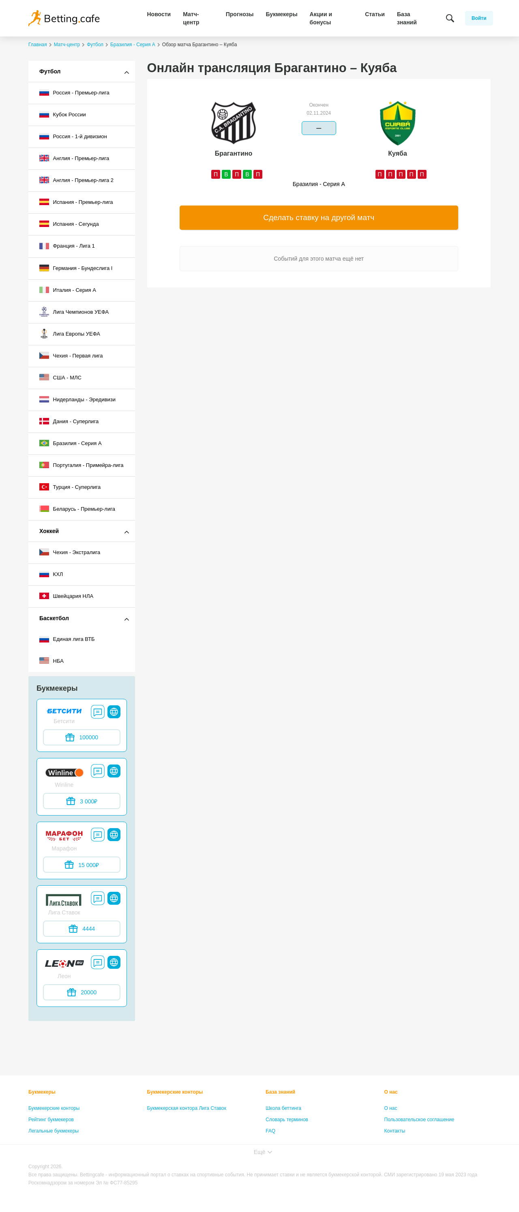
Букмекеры (281, 14)
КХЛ (51, 574)
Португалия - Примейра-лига (81, 465)
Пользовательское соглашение (419, 1119)
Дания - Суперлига (69, 421)
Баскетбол (54, 618)
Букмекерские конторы (54, 1108)
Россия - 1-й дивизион (73, 136)
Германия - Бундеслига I (75, 268)
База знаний (407, 18)
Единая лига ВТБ (67, 639)
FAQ (270, 1131)
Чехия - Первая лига (71, 355)
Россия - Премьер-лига (74, 92)
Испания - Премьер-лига (76, 202)
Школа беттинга (283, 1108)
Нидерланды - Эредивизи (77, 399)
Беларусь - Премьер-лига (77, 509)
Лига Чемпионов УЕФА (74, 312)
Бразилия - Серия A (70, 443)
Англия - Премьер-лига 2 (76, 180)
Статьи (375, 14)
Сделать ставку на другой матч (318, 217)
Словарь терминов (287, 1119)
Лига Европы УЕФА (69, 333)
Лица (271, 1142)
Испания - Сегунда (69, 224)
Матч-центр (191, 18)
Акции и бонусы (321, 18)
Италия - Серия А (67, 290)
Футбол (50, 71)
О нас (391, 1092)
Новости (159, 14)
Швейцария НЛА (66, 596)
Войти (479, 18)
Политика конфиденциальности (420, 1142)
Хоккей (49, 531)
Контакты (394, 1131)
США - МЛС (60, 377)
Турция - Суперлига (70, 487)
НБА (51, 661)
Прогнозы (240, 14)
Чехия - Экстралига (69, 552)
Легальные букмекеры (53, 1131)
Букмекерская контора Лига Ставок (187, 1108)
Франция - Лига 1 (67, 246)
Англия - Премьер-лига (74, 158)
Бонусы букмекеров (50, 1142)
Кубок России (62, 114)
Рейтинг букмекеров (51, 1119)
